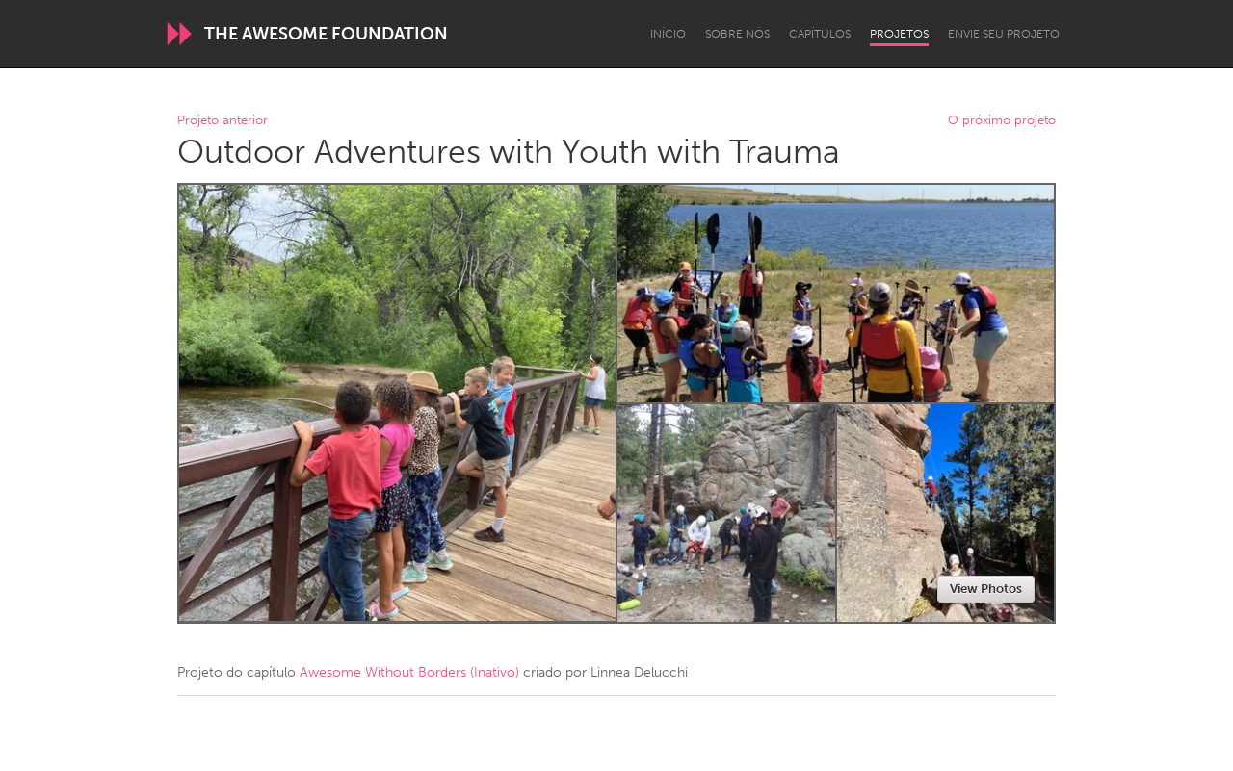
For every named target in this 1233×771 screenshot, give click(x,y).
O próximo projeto (1002, 121)
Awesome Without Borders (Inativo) (409, 672)
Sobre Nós (737, 33)
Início (668, 33)
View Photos (986, 588)
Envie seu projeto (1004, 33)
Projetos (899, 33)
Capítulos (820, 33)
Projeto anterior (222, 121)
